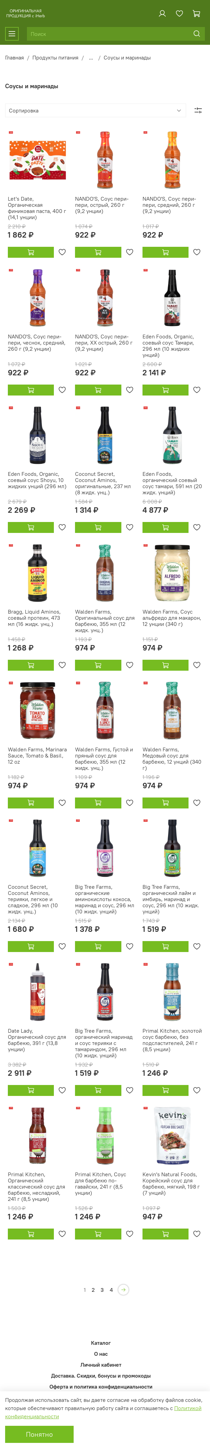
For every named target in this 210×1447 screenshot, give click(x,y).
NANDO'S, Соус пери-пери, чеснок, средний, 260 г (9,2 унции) (36, 342)
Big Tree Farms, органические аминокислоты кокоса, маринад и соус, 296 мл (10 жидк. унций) (104, 899)
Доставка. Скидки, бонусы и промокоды (101, 1375)
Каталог (101, 1342)
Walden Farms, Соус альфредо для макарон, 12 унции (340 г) (171, 617)
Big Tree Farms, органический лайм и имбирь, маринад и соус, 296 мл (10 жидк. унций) (170, 899)
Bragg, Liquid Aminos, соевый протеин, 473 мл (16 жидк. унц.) (34, 617)
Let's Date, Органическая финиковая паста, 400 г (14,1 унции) (37, 207)
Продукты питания (55, 57)
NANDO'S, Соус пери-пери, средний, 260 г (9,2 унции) (169, 204)
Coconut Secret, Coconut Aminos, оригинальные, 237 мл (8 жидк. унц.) (103, 483)
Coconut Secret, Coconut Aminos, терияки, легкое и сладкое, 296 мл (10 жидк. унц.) (33, 899)
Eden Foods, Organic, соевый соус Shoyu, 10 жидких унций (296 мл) (37, 480)
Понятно (39, 1434)
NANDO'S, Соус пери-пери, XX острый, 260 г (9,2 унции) (104, 342)
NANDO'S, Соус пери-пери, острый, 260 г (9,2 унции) (102, 204)
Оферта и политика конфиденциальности (100, 1386)
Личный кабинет (100, 1364)
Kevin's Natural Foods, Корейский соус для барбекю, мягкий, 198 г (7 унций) (171, 1183)
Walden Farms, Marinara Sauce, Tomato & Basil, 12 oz (37, 755)
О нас (101, 1353)
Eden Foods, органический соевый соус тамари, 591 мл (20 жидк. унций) (172, 483)
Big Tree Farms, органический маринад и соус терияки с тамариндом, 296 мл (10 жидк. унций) (104, 1043)
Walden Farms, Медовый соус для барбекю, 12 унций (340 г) (171, 758)
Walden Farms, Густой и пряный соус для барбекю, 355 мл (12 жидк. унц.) (104, 758)
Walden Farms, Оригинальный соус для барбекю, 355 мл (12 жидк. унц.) (105, 620)
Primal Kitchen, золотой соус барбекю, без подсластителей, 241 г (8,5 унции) (172, 1040)
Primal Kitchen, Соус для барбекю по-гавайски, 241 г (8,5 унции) (100, 1183)
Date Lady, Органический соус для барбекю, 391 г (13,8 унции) (37, 1040)
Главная (14, 57)
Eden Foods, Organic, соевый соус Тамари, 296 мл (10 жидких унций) (168, 345)
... (91, 57)
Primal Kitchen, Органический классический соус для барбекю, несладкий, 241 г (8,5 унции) (36, 1186)
